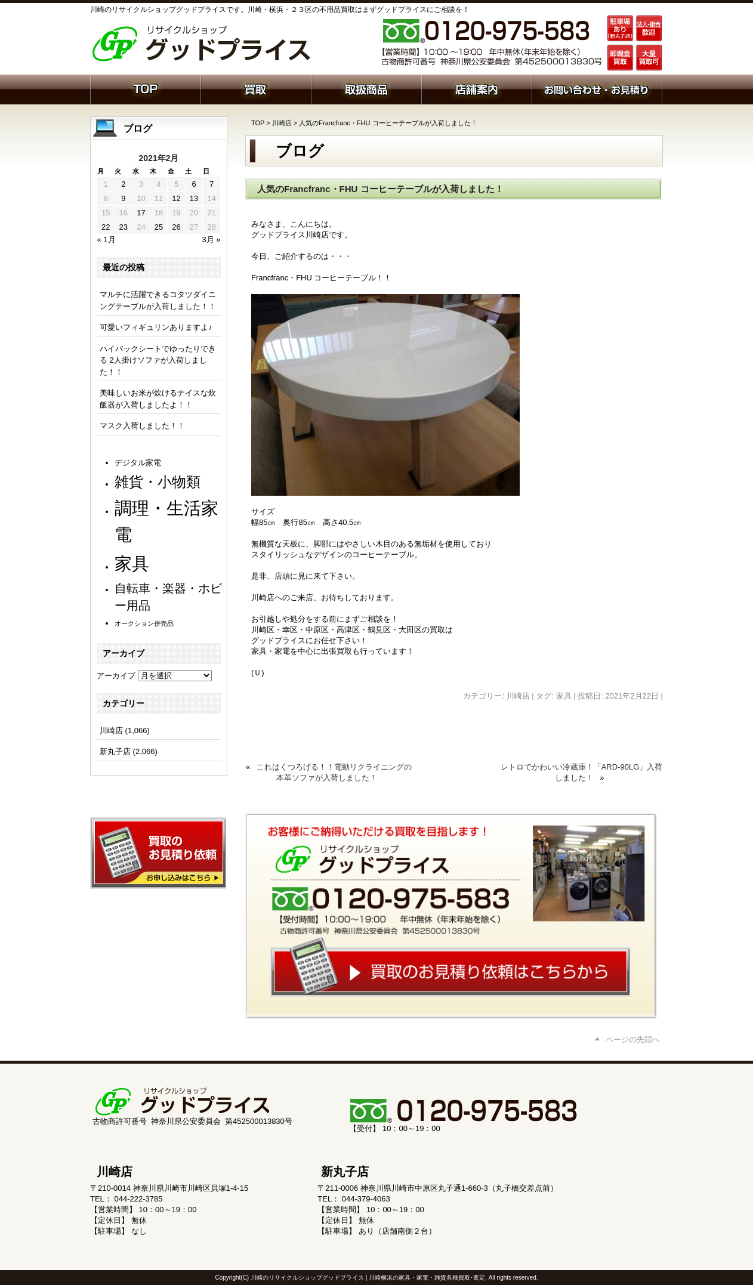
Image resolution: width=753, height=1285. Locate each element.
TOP (257, 122)
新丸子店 (115, 751)
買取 (255, 88)
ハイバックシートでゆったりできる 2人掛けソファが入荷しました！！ (158, 360)
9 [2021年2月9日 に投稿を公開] (123, 198)
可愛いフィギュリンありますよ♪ (156, 327)
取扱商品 (366, 88)
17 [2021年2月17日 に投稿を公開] (141, 212)
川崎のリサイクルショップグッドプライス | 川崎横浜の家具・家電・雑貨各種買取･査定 (368, 1277)
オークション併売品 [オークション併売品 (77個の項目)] (144, 623)
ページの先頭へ (633, 1039)
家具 (564, 695)
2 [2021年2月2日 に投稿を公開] (123, 184)
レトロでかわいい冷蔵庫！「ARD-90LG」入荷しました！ (582, 772)
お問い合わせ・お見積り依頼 (597, 88)
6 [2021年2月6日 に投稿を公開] (194, 184)
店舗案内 (476, 88)
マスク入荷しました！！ (142, 425)
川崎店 (282, 122)
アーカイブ (116, 675)
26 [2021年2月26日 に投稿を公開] (176, 227)
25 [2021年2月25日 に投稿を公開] (159, 227)
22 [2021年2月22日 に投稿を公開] (105, 227)
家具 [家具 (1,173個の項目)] (132, 563)
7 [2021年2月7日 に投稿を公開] (211, 184)
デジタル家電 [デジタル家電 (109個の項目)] (138, 462)
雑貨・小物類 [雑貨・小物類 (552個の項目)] (157, 482)
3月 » (211, 239)
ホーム (145, 88)
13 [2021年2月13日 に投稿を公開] (194, 198)
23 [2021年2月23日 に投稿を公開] (123, 227)
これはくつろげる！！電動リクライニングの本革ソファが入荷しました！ (334, 772)
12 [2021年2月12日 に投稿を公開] (176, 198)
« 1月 (106, 239)
